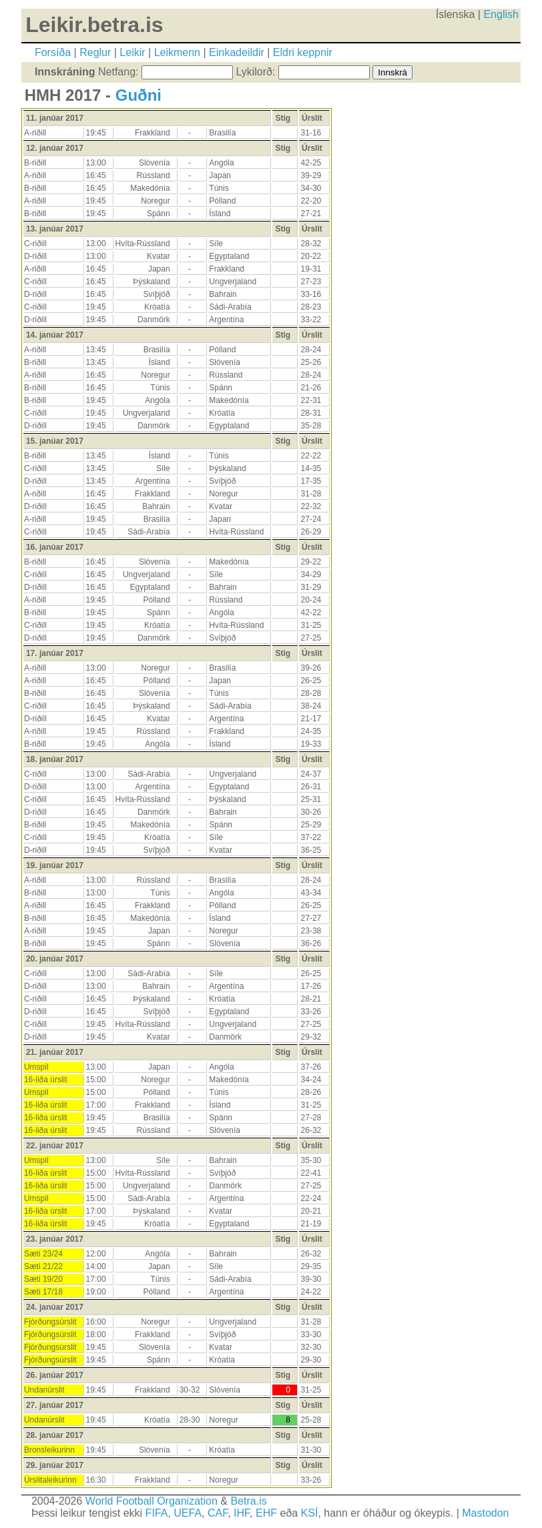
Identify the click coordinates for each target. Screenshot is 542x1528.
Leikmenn (177, 52)
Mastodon (485, 1513)
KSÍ (309, 1513)
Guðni (138, 95)
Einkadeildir (236, 52)
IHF (242, 1513)
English (500, 14)
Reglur (95, 52)
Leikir (132, 52)
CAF (218, 1513)
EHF (266, 1513)
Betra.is (248, 1501)
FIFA (157, 1513)
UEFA (188, 1513)
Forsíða (53, 52)
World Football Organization (151, 1501)
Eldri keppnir (302, 52)
